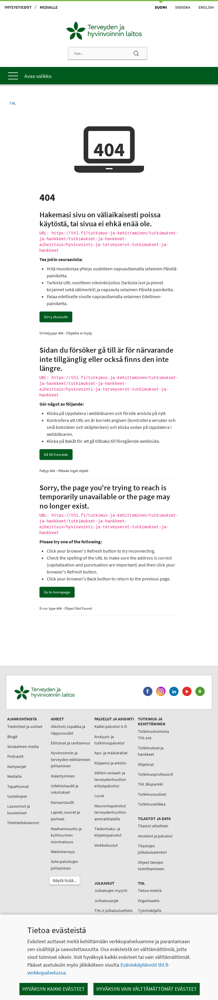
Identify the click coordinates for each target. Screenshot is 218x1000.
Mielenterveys (63, 851)
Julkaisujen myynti (110, 890)
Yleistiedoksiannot (23, 822)
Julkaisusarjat (106, 900)
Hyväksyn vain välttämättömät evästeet (146, 989)
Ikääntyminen (63, 776)
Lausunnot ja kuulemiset (18, 809)
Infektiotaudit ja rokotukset (64, 789)
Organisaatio (149, 900)
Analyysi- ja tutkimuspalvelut (109, 740)
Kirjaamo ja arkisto (110, 763)
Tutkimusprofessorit (155, 774)
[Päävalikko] (109, 75)
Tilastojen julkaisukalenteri (152, 849)
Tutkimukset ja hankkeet (150, 751)
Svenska (182, 7)
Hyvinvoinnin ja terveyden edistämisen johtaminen (70, 759)
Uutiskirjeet (17, 796)
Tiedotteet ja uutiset (24, 726)
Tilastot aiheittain (153, 825)
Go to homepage (57, 592)
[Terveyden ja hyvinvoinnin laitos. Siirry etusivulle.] (70, 692)
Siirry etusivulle (56, 316)
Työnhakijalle (149, 910)
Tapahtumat (18, 786)
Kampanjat (16, 766)
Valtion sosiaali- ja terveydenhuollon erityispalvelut (110, 779)
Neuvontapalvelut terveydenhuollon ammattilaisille (110, 812)
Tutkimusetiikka (151, 804)
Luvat (99, 795)
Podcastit (15, 756)
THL (12, 103)
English (206, 7)
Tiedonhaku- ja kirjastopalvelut (108, 832)
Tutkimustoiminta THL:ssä (153, 734)
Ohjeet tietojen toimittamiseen (151, 865)
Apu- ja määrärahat (110, 752)
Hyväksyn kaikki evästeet (53, 989)
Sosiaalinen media (23, 746)
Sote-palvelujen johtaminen (64, 864)
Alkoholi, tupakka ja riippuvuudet (68, 729)
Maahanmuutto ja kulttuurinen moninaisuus (66, 835)
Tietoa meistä (149, 890)
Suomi (161, 7)
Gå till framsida (56, 454)
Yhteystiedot (18, 7)
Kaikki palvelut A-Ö (110, 726)
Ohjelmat (146, 764)
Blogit (12, 736)
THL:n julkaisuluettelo (113, 910)
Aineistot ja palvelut (155, 836)
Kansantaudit (62, 802)
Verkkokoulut (106, 845)
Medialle (49, 7)
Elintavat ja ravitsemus (70, 743)
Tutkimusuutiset (152, 794)
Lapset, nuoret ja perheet (65, 815)
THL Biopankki (150, 784)
